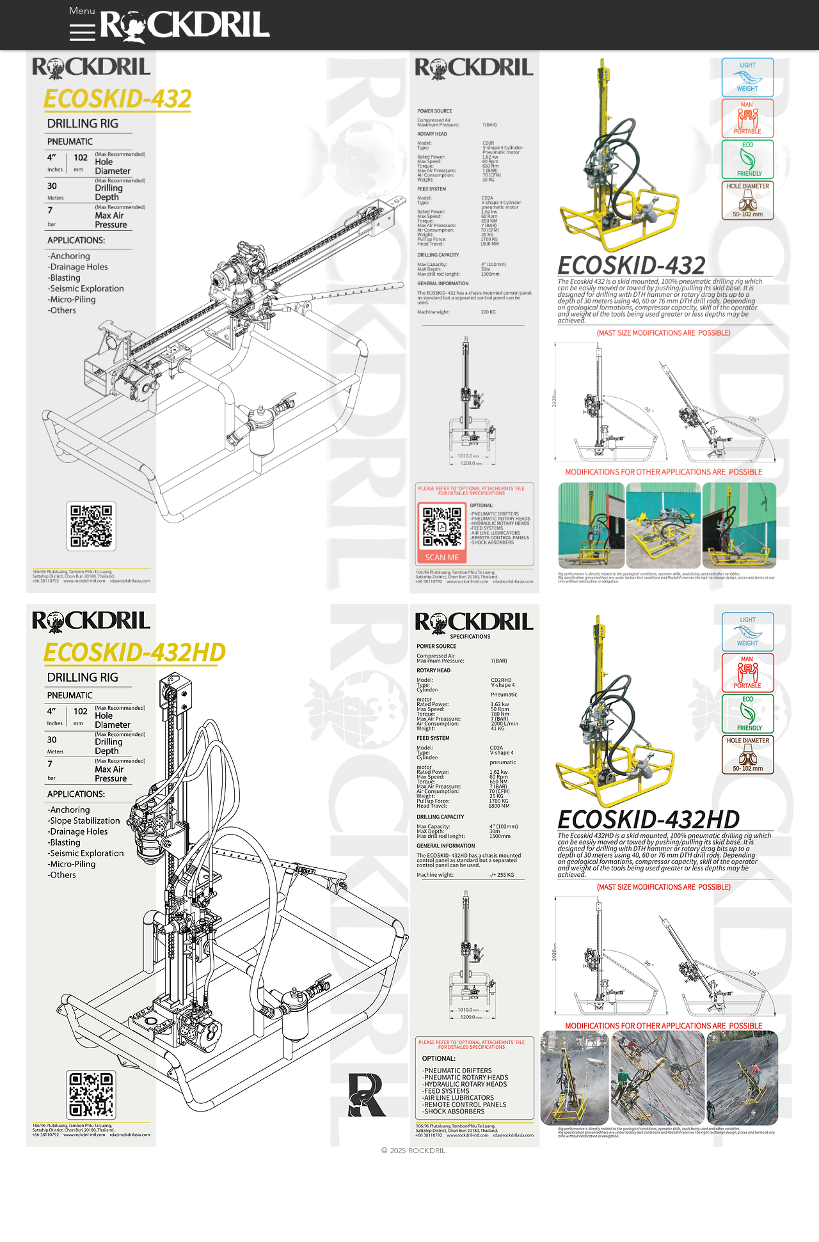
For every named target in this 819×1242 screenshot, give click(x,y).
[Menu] (82, 26)
